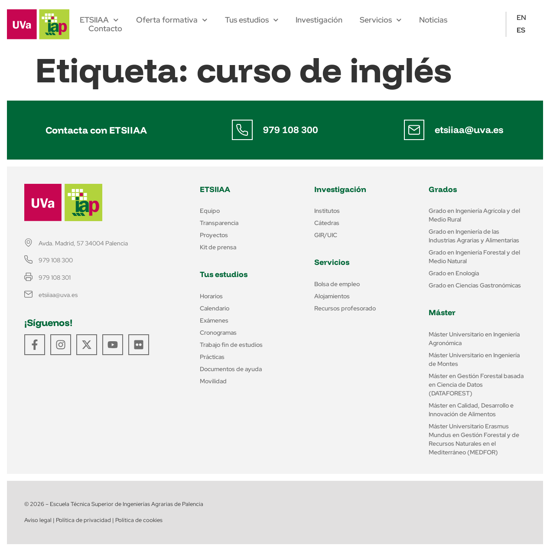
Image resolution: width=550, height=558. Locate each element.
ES (521, 30)
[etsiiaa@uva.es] (414, 130)
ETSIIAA (99, 20)
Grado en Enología (454, 273)
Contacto (105, 28)
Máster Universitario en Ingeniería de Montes (474, 359)
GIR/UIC (325, 235)
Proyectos (214, 235)
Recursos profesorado (345, 308)
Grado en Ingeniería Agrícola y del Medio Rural (474, 215)
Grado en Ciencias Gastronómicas (475, 285)
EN (521, 17)
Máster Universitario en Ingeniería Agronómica (474, 338)
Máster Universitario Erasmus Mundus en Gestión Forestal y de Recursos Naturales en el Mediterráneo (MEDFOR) (474, 439)
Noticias (433, 20)
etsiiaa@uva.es (469, 130)
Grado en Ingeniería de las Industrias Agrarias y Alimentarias (474, 236)
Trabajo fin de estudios (231, 345)
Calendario (214, 308)
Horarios (211, 296)
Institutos (327, 211)
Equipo (210, 211)
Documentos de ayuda (231, 369)
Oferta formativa (172, 20)
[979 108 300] (242, 130)
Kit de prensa (218, 247)
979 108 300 (290, 130)
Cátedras (326, 223)
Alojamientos (332, 296)
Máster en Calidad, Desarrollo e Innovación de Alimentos (471, 409)
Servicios (381, 20)
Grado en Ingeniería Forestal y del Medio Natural (474, 256)
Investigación (319, 20)
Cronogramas (218, 332)
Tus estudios (252, 20)
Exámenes (214, 320)
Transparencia (219, 223)
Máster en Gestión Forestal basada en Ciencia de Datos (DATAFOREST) (476, 384)
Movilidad (213, 381)
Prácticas (212, 357)
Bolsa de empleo (337, 284)
